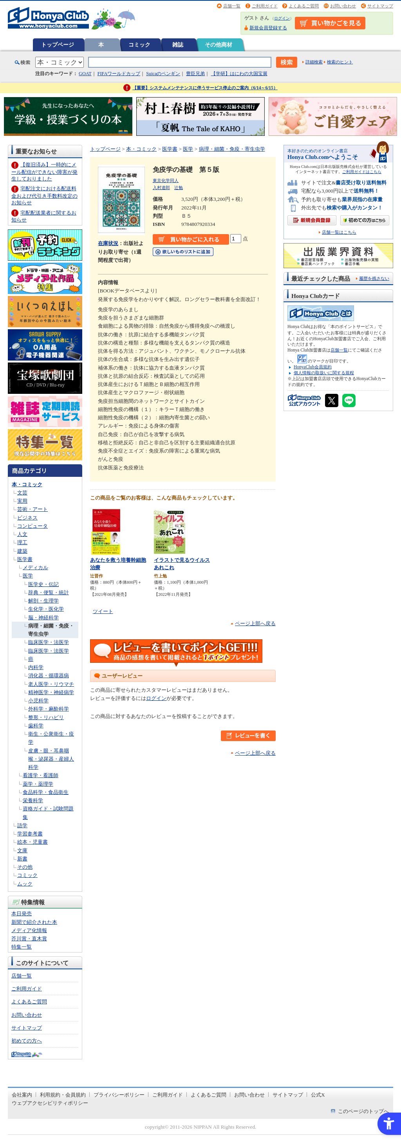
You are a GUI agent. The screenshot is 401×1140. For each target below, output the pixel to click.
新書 (22, 859)
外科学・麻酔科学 (48, 709)
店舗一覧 (231, 6)
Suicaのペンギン (163, 73)
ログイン (282, 18)
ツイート (103, 611)
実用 (22, 501)
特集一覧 (21, 947)
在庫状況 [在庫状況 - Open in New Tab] (108, 243)
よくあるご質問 (304, 6)
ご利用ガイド (265, 6)
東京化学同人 (166, 180)
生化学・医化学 (46, 609)
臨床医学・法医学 (48, 642)
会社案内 (22, 1095)
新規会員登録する (268, 28)
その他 (25, 867)
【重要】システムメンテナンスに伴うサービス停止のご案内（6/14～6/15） (205, 87)
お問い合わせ (343, 6)
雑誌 (177, 44)
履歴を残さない (374, 278)
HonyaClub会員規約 (313, 366)
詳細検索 (314, 62)
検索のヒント (340, 62)
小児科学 (38, 700)
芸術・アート (32, 509)
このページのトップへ (363, 1111)
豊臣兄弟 (195, 73)
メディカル (35, 567)
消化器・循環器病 (48, 675)
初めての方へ (26, 1041)
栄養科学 (33, 800)
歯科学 (35, 726)
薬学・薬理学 (38, 784)
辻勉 (178, 187)
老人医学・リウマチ (51, 684)
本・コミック (27, 484)
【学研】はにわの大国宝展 (239, 73)
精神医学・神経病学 (51, 692)
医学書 (25, 559)
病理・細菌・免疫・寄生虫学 (232, 149)
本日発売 (21, 913)
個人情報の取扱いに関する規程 (324, 372)
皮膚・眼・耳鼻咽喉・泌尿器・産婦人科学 (51, 759)
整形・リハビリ (46, 717)
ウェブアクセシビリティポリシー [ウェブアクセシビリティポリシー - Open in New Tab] (50, 1103)
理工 (22, 542)
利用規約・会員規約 (63, 1095)
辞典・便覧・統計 (48, 592)
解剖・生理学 (43, 601)
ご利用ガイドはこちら (361, 172)
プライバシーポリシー (119, 1095)
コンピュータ (32, 526)
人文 (22, 534)
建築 (22, 551)
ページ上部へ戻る (255, 623)
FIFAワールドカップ (119, 73)
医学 (28, 576)
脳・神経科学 (43, 618)
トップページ (57, 44)
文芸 (22, 493)
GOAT (85, 73)
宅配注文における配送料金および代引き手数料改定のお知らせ (44, 196)
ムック (25, 884)
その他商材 (218, 44)
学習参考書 (30, 834)
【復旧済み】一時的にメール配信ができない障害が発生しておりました (44, 172)
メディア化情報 (29, 930)
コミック (139, 44)
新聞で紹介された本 (34, 922)
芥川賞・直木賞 (29, 939)
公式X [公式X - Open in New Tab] (318, 1095)
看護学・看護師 (40, 775)
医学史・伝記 (43, 584)
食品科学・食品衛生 (46, 792)
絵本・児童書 (32, 842)
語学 (22, 825)
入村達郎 (161, 187)
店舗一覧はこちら (339, 232)
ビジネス (27, 518)
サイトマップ (380, 6)
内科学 (35, 667)
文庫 (22, 850)
